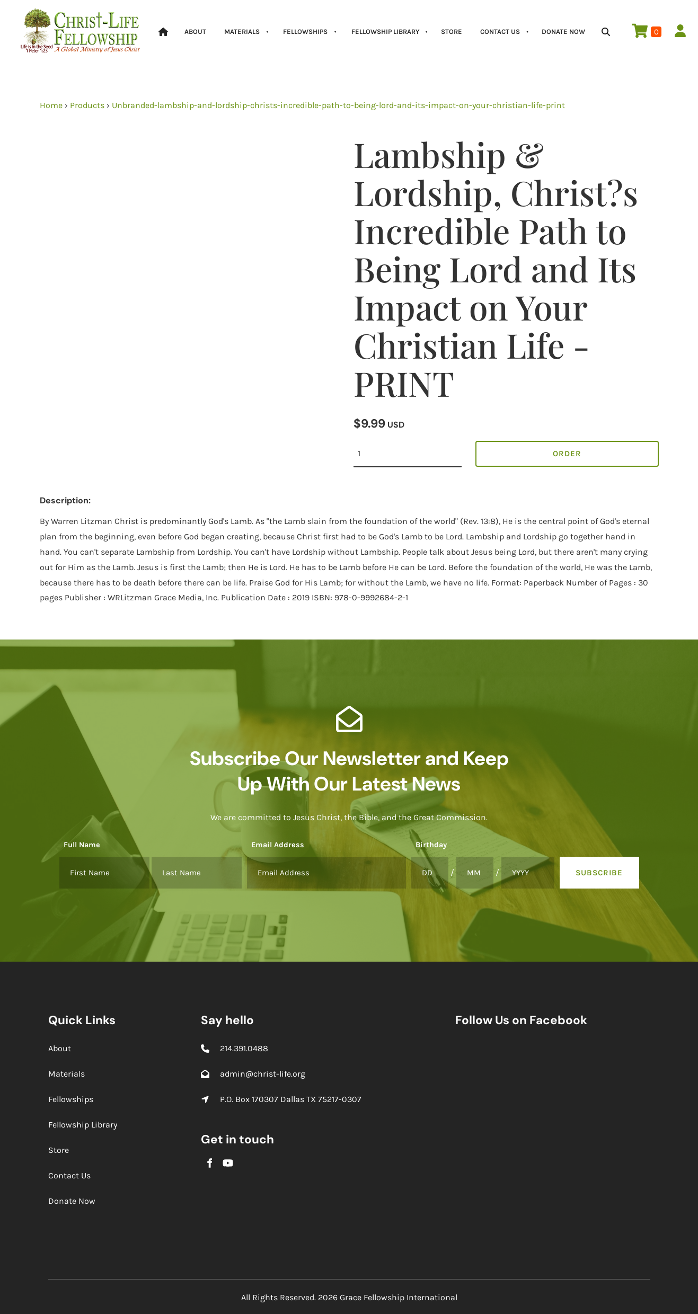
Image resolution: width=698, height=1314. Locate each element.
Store (451, 31)
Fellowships (305, 31)
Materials (242, 31)
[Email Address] (326, 873)
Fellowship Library (385, 31)
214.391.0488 (244, 1048)
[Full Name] (104, 873)
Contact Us (500, 31)
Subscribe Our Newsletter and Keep (349, 758)
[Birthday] (429, 873)
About (195, 31)
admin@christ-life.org (262, 1074)
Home (51, 105)
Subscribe (599, 872)
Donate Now (563, 31)
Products (87, 105)
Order (567, 453)
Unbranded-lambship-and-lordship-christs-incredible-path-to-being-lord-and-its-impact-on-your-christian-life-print (338, 105)
